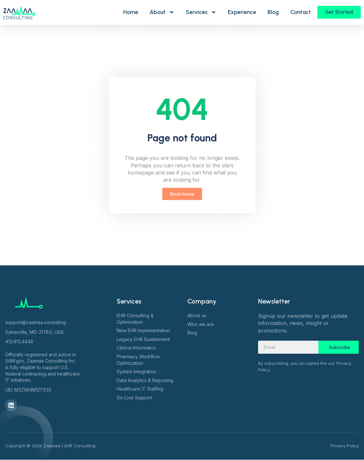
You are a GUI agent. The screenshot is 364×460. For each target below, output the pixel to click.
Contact (300, 12)
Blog (273, 12)
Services (201, 12)
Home (130, 12)
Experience (242, 12)
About (162, 12)
